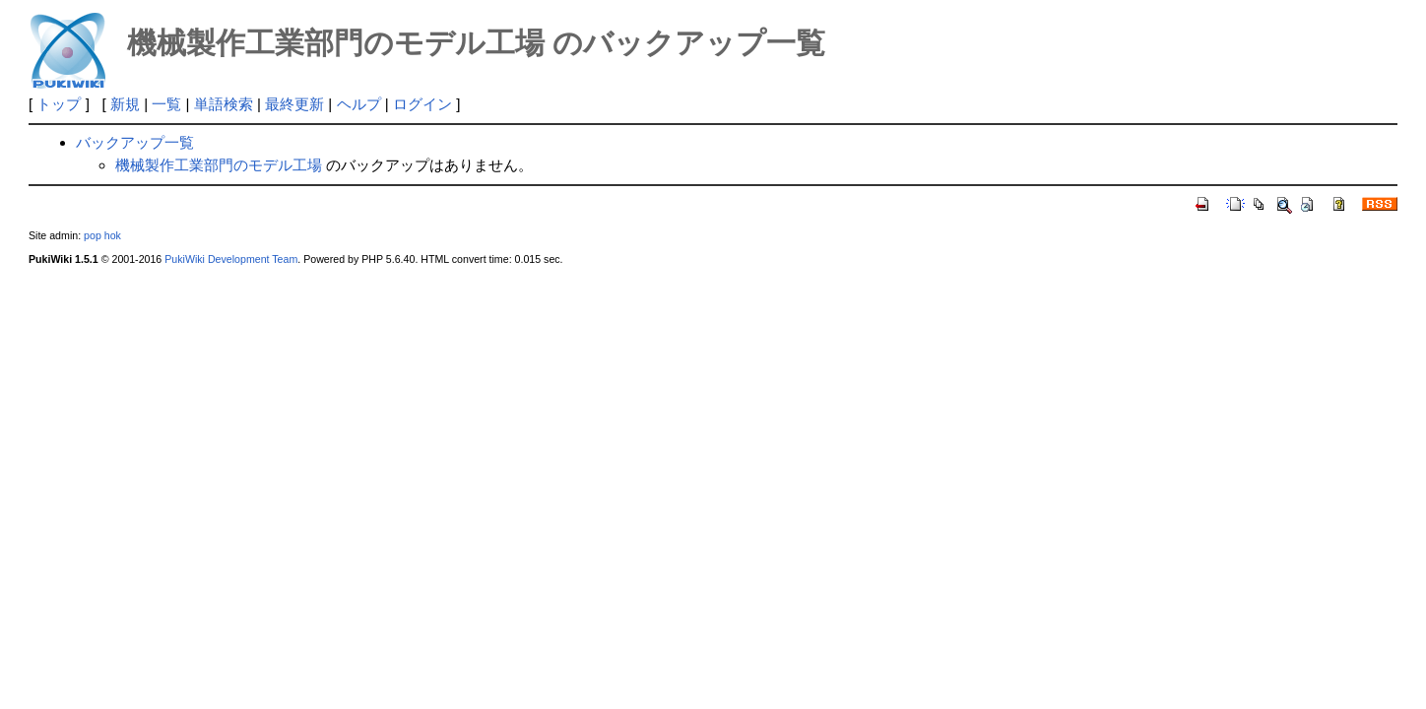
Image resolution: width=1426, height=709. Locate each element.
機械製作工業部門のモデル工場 (218, 165)
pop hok (102, 235)
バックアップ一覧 (135, 142)
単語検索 (223, 104)
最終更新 (294, 104)
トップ (58, 104)
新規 (125, 104)
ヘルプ (359, 104)
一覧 (166, 104)
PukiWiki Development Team (230, 259)
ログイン (422, 104)
